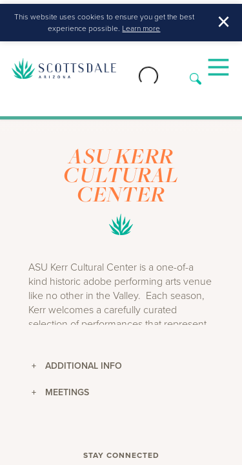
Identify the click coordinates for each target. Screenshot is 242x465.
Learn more (141, 28)
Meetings (60, 392)
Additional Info (77, 365)
